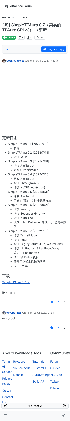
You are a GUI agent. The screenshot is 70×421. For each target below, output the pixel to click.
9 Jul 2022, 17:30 (45, 60)
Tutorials (38, 361)
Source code (21, 368)
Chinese (9, 37)
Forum (54, 361)
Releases (19, 361)
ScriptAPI (38, 381)
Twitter (55, 381)
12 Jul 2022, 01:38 (43, 312)
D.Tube (54, 388)
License (18, 375)
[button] (5, 416)
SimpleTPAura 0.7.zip (16, 282)
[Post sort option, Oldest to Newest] (7, 49)
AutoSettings (41, 375)
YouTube (56, 375)
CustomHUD (41, 368)
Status (6, 390)
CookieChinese (15, 60)
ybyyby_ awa (13, 312)
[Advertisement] (34, 100)
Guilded (55, 368)
